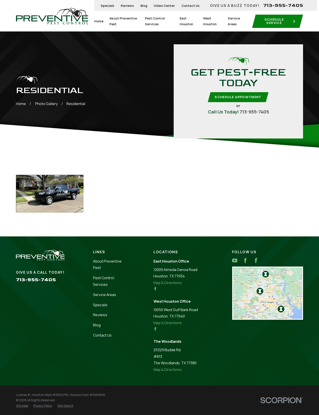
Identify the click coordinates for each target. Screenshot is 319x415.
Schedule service (280, 21)
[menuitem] (22, 406)
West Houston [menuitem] (210, 21)
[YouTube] (234, 260)
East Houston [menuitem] (186, 21)
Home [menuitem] (98, 21)
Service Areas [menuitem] (234, 21)
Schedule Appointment (238, 97)
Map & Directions (168, 282)
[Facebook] (245, 260)
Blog (143, 6)
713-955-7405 (283, 5)
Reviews (127, 6)
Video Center (164, 6)
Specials (107, 6)
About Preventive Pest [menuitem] (123, 21)
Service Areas (104, 294)
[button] (50, 194)
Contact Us (190, 6)
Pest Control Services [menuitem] (155, 21)
